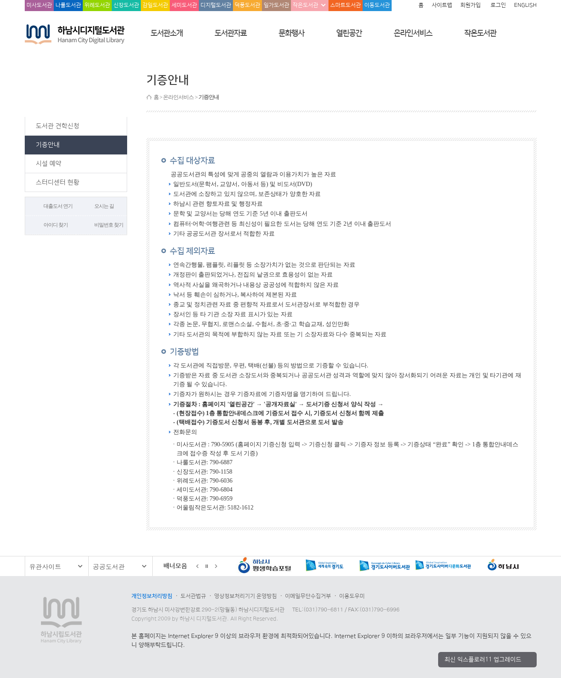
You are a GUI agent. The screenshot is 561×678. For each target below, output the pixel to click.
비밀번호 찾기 (108, 225)
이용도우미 (352, 596)
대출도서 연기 (58, 206)
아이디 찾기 (56, 225)
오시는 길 (104, 206)
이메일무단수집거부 (308, 596)
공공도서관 (109, 566)
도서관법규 (193, 596)
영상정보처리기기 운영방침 (245, 596)
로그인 (498, 5)
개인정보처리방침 (151, 596)
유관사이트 (45, 566)
